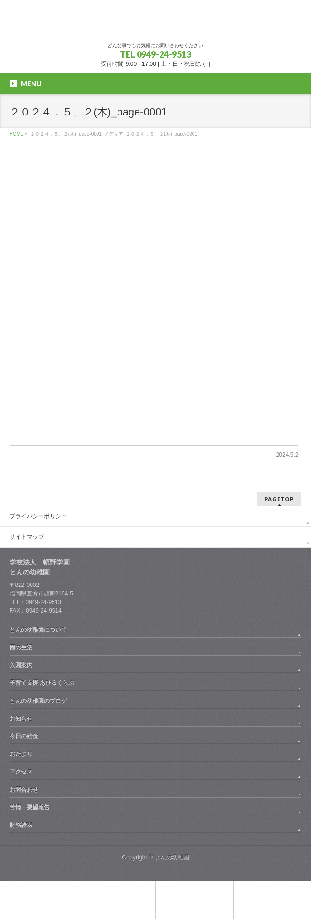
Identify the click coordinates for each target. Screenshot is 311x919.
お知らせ (21, 718)
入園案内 (21, 665)
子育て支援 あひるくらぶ (42, 682)
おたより (21, 754)
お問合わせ (24, 789)
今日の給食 (24, 736)
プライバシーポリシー (38, 516)
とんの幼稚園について (38, 630)
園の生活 (21, 647)
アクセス (21, 771)
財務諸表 (21, 825)
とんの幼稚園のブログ (38, 701)
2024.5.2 (287, 454)
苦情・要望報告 (30, 807)
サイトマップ (27, 536)
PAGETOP (279, 499)
